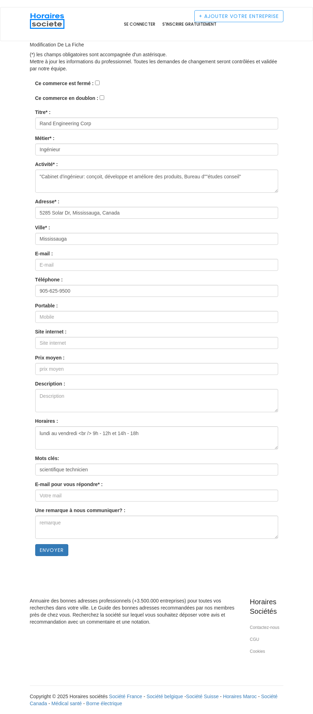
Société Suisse (202, 696)
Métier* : (45, 138)
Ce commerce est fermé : (64, 83)
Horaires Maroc (240, 696)
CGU (254, 639)
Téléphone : (49, 279)
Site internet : (51, 331)
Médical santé (66, 703)
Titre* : (43, 112)
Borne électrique (104, 703)
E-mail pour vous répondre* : (69, 484)
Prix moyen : (50, 358)
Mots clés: (47, 458)
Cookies (257, 651)
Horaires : (46, 421)
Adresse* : (47, 201)
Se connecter (139, 24)
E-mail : (44, 253)
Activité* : (46, 164)
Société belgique (164, 696)
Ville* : (42, 227)
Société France (125, 696)
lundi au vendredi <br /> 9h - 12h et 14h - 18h (156, 438)
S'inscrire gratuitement (189, 24)
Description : (50, 384)
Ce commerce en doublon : (67, 98)
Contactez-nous (265, 627)
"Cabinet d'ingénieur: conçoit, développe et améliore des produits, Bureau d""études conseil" (156, 181)
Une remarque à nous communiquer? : (80, 510)
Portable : (46, 305)
